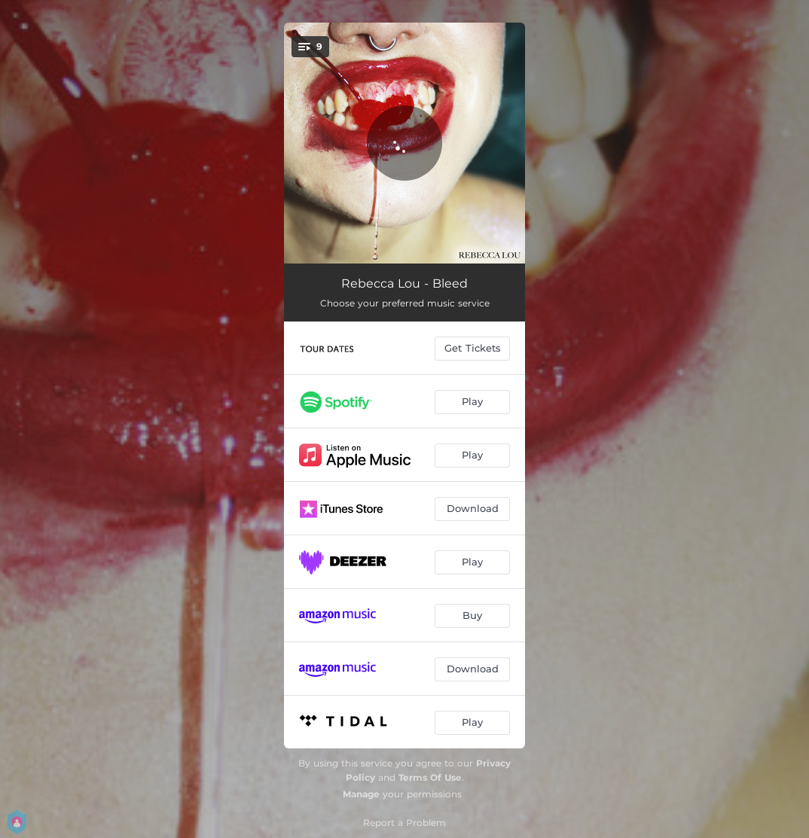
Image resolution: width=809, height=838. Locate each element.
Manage (361, 794)
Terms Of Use (430, 777)
